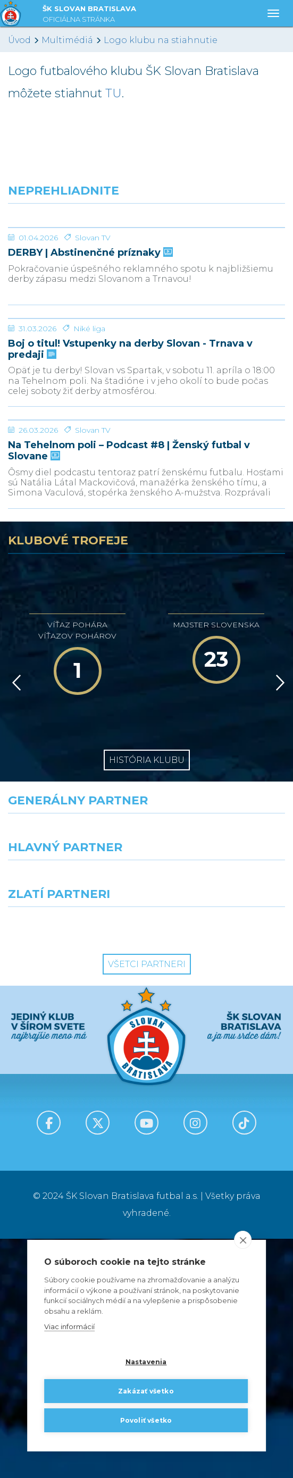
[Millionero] (220, 1118)
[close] (243, 1240)
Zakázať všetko (146, 1391)
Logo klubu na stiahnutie (160, 40)
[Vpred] (278, 921)
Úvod (19, 40)
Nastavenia (146, 1362)
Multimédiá (67, 40)
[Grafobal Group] (220, 1165)
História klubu (147, 999)
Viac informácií (69, 1327)
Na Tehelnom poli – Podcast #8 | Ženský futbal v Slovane (129, 690)
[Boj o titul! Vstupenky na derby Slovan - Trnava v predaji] (146, 438)
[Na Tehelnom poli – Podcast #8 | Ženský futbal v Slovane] (146, 619)
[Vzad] (15, 921)
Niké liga (89, 488)
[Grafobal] (73, 1118)
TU (113, 93)
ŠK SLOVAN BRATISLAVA (89, 15)
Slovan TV (93, 317)
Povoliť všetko (146, 1420)
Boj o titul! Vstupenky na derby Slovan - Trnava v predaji (130, 508)
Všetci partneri (147, 1203)
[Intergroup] (73, 1165)
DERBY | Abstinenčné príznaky (89, 332)
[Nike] (146, 1071)
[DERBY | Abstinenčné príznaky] (146, 267)
